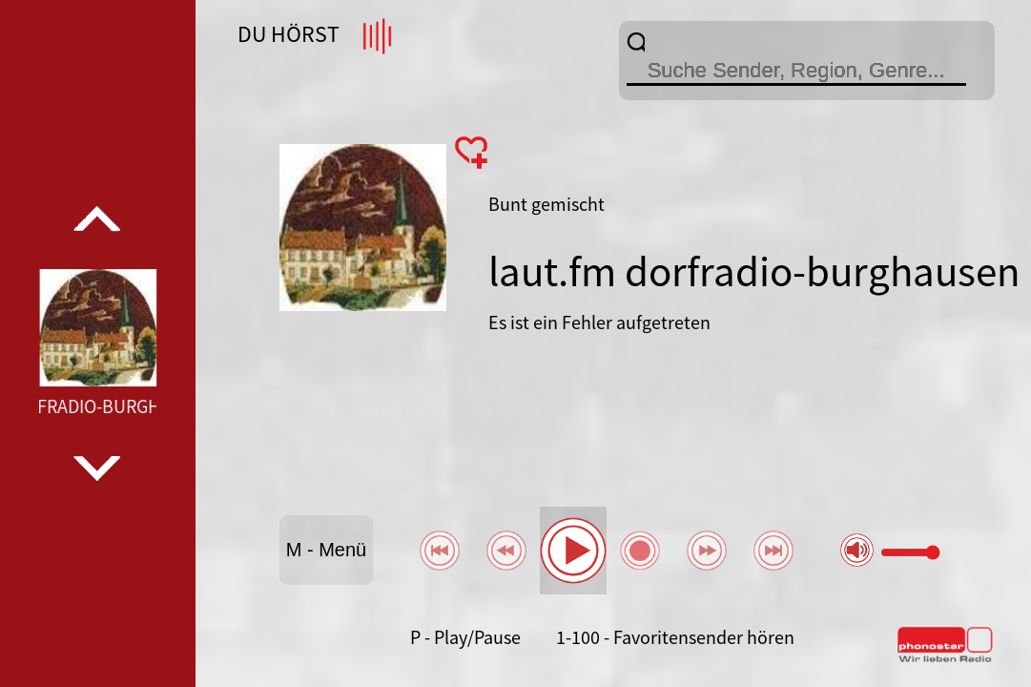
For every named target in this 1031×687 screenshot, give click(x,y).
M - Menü (326, 549)
